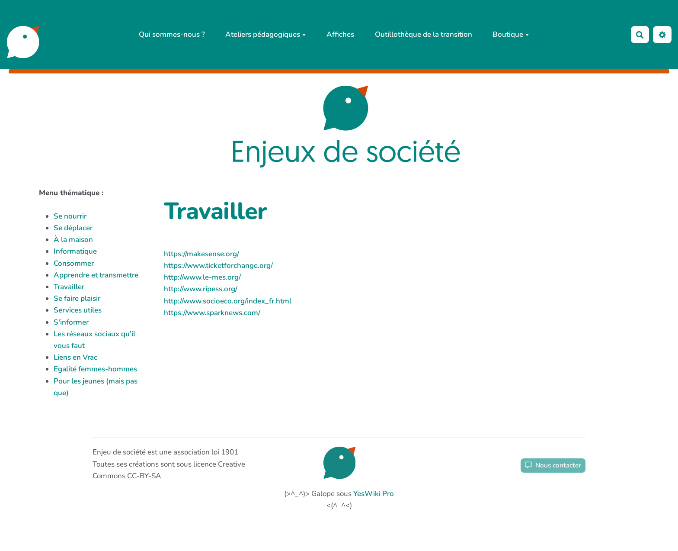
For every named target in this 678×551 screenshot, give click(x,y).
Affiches (340, 34)
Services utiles (78, 310)
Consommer (74, 263)
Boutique (511, 34)
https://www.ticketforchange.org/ (218, 266)
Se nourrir (70, 216)
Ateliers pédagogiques (265, 34)
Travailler (69, 287)
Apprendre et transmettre (96, 275)
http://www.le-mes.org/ (202, 277)
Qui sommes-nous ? (172, 34)
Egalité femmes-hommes (95, 369)
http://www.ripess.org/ (200, 289)
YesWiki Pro (373, 494)
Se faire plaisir (77, 298)
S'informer (71, 322)
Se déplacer (73, 228)
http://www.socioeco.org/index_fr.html (227, 301)
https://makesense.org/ (201, 254)
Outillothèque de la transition (423, 34)
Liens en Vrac (75, 357)
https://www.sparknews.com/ (212, 313)
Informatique (75, 251)
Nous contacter (553, 465)
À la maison (73, 240)
